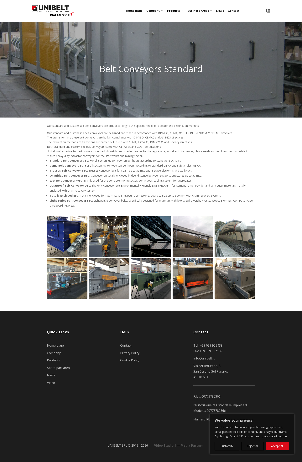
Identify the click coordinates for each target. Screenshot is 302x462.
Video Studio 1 (165, 445)
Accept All (277, 446)
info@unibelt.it (204, 358)
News (220, 11)
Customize (227, 446)
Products (175, 11)
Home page (134, 11)
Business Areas (199, 11)
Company (154, 11)
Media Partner (192, 445)
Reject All (252, 446)
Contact (233, 11)
